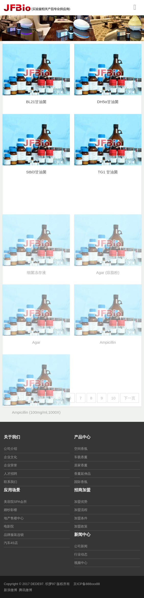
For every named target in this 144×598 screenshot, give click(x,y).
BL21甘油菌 (36, 106)
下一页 (129, 398)
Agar (36, 371)
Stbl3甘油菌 (36, 176)
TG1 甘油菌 (108, 176)
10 (113, 398)
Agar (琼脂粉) (107, 302)
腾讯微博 (25, 590)
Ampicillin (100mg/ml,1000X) (36, 441)
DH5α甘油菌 (108, 106)
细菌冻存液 (36, 302)
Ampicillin (108, 371)
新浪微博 (10, 590)
